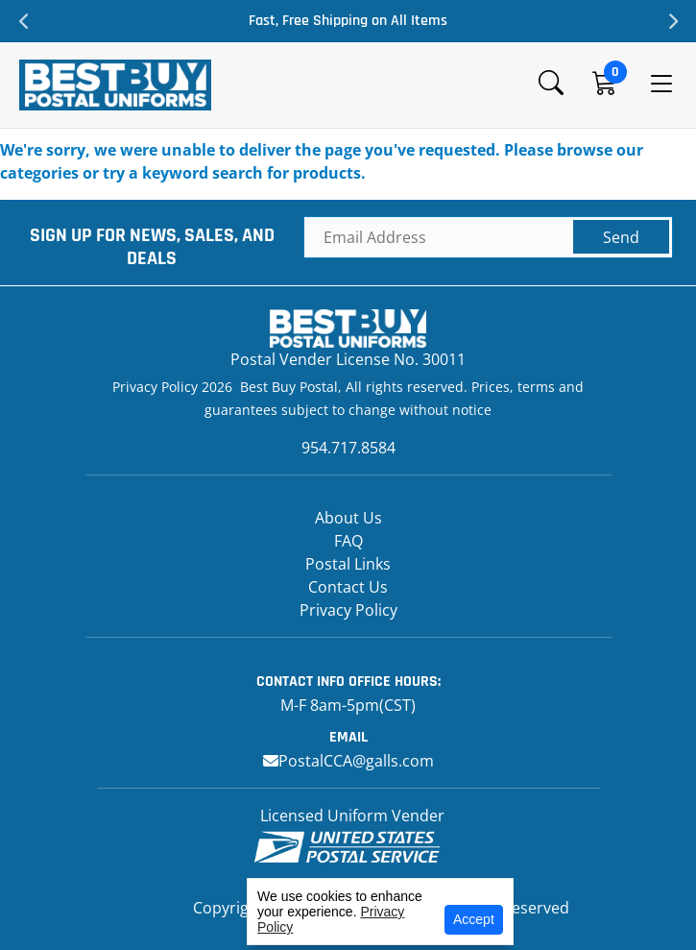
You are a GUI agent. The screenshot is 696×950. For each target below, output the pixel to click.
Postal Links (348, 563)
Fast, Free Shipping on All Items (348, 21)
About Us (348, 517)
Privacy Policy (348, 610)
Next (672, 21)
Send (621, 237)
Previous (24, 21)
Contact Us (348, 586)
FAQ (348, 540)
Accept (473, 919)
